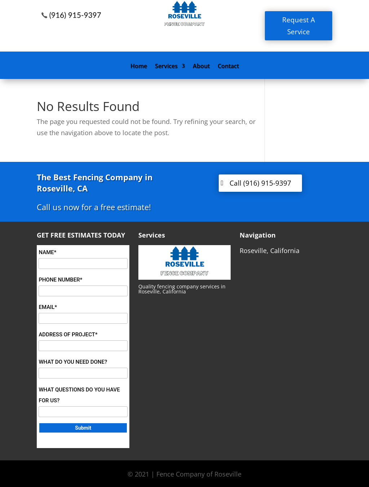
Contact (228, 66)
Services (166, 66)
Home (138, 66)
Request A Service (298, 25)
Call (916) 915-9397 (260, 183)
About (201, 66)
